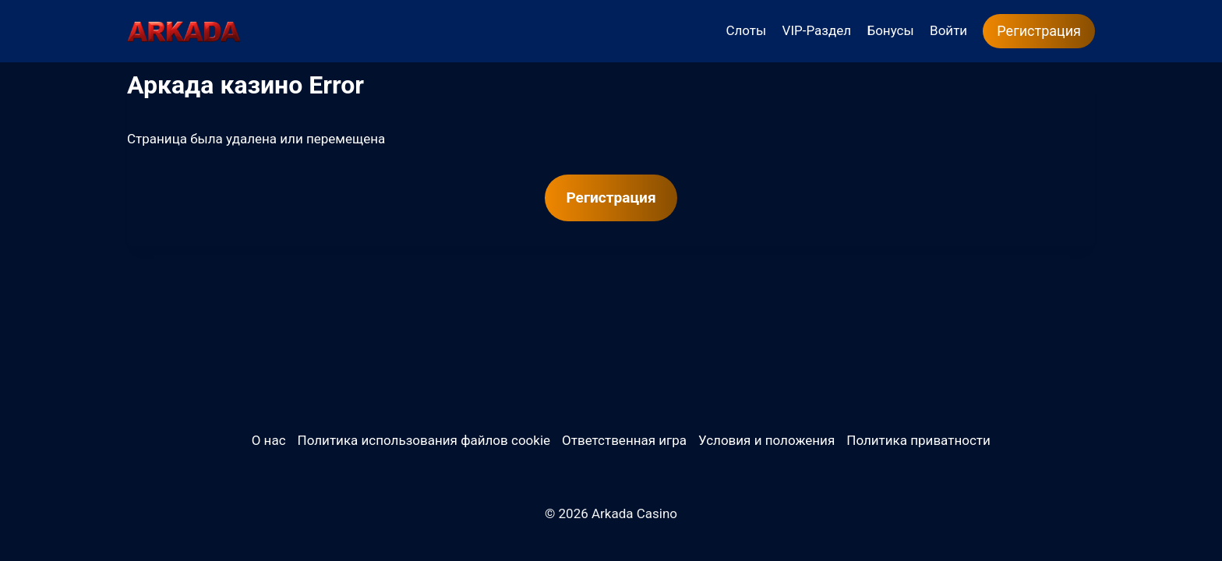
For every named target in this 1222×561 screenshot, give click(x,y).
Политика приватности (918, 440)
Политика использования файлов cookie (424, 440)
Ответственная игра (624, 440)
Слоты (746, 30)
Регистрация (1039, 31)
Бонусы (890, 30)
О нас (269, 440)
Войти (948, 30)
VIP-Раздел (817, 30)
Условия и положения (766, 440)
